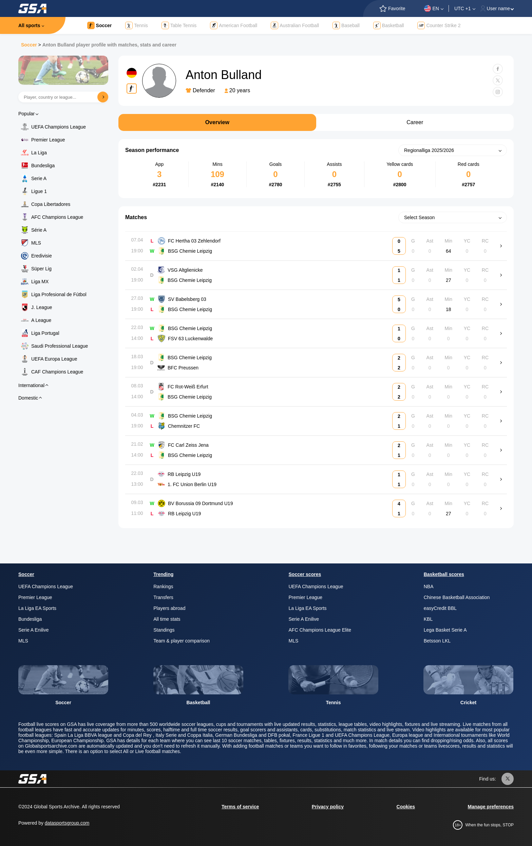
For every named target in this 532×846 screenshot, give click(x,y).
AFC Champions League (57, 217)
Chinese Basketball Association (457, 597)
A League (41, 320)
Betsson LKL (437, 640)
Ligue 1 (39, 191)
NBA (429, 586)
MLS (36, 243)
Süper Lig (41, 268)
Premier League (48, 139)
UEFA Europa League (54, 359)
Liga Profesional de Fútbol (59, 294)
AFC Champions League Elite (320, 630)
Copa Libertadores (50, 204)
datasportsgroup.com (67, 823)
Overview (217, 122)
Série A (38, 230)
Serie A (38, 178)
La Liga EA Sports (37, 608)
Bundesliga (43, 165)
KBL (428, 619)
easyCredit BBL (440, 608)
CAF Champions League (57, 371)
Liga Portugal (45, 333)
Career (414, 122)
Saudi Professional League (59, 346)
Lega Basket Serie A (445, 630)
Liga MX (40, 281)
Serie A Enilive (33, 630)
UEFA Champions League (58, 127)
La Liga (39, 152)
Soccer (29, 44)
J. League (41, 307)
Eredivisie (41, 255)
